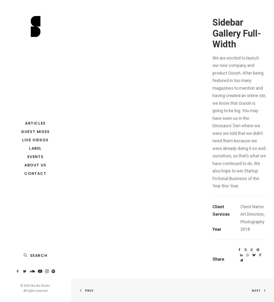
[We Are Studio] (35, 27)
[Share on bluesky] (254, 255)
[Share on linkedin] (241, 255)
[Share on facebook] (239, 249)
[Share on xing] (260, 255)
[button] (18, 271)
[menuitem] (18, 271)
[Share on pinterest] (258, 249)
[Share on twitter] (245, 249)
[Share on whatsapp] (248, 255)
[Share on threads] (252, 249)
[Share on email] (241, 260)
